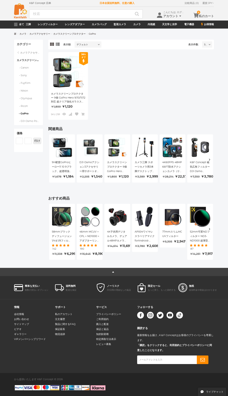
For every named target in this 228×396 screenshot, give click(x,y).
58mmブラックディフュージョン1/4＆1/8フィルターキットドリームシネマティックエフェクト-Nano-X (62, 237)
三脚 (28, 24)
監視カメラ (120, 24)
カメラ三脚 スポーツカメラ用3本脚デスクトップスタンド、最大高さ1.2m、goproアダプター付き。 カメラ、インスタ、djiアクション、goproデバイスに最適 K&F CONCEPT (145, 167)
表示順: (67, 44)
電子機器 (189, 24)
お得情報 (207, 24)
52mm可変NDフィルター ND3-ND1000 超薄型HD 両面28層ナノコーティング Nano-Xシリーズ (200, 237)
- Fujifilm (23, 83)
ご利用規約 (102, 319)
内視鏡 (151, 24)
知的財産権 (102, 334)
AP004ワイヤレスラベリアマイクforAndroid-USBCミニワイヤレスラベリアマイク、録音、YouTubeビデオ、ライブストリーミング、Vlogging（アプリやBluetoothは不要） (145, 237)
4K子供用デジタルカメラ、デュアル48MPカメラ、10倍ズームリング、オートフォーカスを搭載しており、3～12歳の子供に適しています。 (117, 237)
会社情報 (19, 314)
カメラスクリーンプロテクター (69, 34)
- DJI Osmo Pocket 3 (30, 121)
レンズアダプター (75, 24)
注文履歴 (60, 319)
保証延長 (60, 329)
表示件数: (193, 44)
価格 (19, 133)
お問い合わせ (21, 319)
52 (205, 45)
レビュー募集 (103, 344)
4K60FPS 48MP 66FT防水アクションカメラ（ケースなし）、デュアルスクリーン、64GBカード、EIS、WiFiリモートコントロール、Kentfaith (172, 167)
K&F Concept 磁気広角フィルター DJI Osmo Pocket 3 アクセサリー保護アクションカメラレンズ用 (200, 167)
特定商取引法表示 (106, 339)
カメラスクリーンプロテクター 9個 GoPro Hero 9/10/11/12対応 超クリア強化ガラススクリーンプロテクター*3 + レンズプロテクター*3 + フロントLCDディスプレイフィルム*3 (68, 98)
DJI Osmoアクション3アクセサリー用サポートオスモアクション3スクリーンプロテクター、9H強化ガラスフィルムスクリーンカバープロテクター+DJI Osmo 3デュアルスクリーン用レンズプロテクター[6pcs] (89, 167)
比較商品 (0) (192, 3)
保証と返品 (102, 329)
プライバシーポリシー (108, 314)
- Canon (23, 68)
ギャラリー (20, 334)
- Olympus (24, 98)
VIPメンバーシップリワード (30, 339)
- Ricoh (22, 106)
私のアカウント (63, 314)
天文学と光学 (169, 24)
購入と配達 (102, 324)
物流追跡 (60, 334)
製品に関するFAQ (65, 324)
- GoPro (22, 113)
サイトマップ (21, 324)
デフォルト (82, 45)
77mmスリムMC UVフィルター (172, 234)
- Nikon (22, 91)
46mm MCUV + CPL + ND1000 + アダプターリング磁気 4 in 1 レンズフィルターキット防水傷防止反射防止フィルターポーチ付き (89, 237)
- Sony (22, 75)
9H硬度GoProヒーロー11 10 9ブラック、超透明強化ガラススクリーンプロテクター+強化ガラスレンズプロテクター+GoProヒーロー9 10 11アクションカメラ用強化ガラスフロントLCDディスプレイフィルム (62, 167)
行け (37, 140)
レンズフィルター (48, 24)
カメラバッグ (99, 24)
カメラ (137, 24)
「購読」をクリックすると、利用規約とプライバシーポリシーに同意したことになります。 (174, 348)
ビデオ (18, 329)
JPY (208, 3)
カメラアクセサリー (39, 34)
